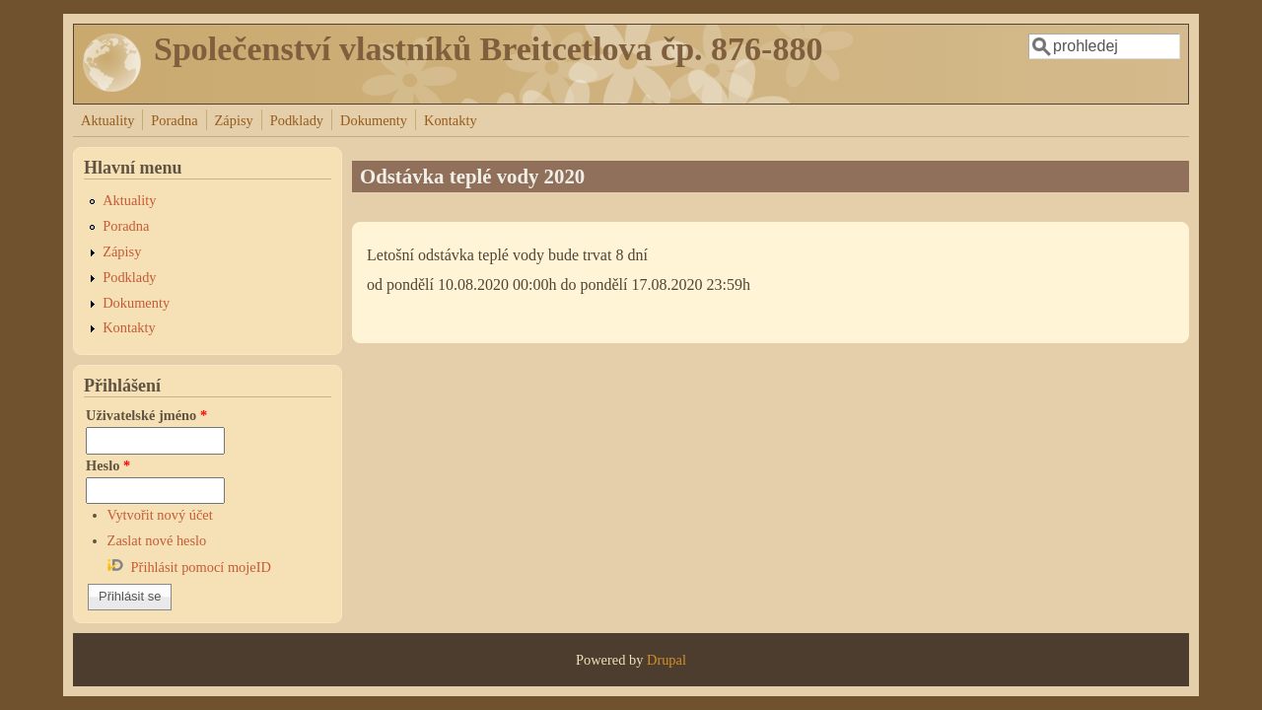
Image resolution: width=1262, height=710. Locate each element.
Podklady (296, 120)
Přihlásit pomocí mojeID (201, 567)
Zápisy (234, 120)
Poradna (174, 120)
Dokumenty (373, 120)
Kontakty (450, 120)
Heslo (108, 465)
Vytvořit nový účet (160, 515)
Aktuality (107, 120)
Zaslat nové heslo (157, 540)
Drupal (666, 660)
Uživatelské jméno (146, 415)
